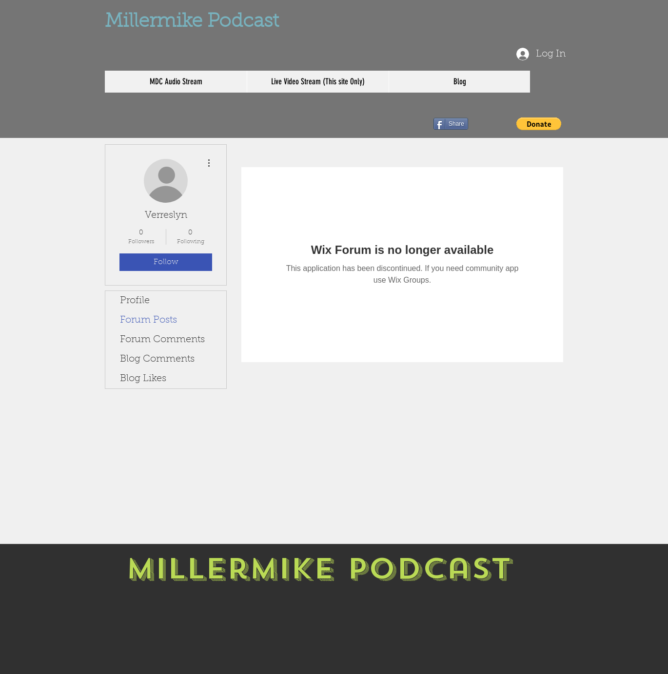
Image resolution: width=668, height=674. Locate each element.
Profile (135, 301)
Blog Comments (157, 359)
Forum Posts (148, 320)
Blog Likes (143, 379)
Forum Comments (162, 340)
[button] (538, 123)
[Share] (450, 124)
